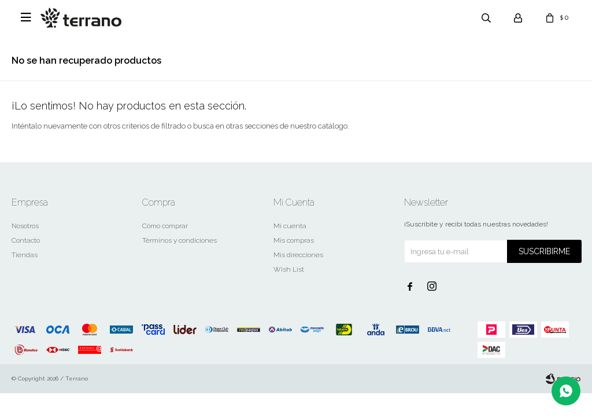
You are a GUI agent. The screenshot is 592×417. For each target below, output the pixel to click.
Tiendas (25, 255)
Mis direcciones (298, 255)
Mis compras (293, 240)
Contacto (26, 240)
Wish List (288, 269)
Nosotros (25, 226)
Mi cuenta (289, 226)
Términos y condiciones (179, 240)
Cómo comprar (165, 226)
